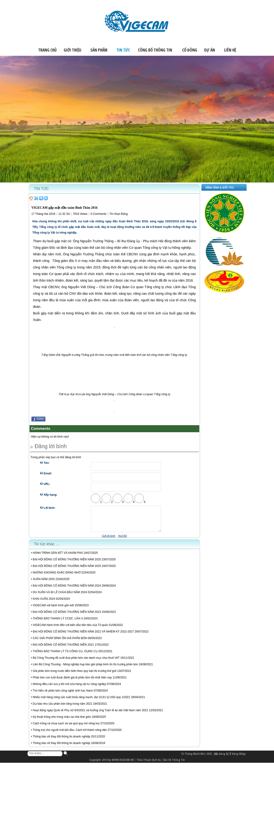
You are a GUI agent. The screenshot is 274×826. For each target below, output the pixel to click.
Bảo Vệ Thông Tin (174, 764)
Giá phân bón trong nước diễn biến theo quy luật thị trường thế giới (74, 675)
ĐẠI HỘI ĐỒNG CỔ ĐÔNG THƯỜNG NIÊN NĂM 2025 (67, 563)
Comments (98, 214)
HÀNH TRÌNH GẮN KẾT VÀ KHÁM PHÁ (58, 557)
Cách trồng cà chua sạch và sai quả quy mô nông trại (66, 727)
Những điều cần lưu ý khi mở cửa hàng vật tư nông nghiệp (69, 688)
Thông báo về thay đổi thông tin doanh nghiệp (61, 740)
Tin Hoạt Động (119, 214)
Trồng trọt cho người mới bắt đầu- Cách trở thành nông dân (70, 734)
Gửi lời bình (108, 540)
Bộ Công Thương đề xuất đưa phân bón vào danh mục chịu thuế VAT (76, 662)
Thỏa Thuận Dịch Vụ (149, 764)
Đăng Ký (224, 758)
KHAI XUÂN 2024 (44, 603)
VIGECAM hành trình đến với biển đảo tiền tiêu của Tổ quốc (70, 629)
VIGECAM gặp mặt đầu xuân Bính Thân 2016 (64, 207)
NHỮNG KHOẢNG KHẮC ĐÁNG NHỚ (57, 576)
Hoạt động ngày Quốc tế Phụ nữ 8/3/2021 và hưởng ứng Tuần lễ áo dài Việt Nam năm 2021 (90, 714)
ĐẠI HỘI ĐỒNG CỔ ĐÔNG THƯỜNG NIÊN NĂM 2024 (67, 590)
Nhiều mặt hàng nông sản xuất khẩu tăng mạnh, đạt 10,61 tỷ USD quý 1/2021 (81, 701)
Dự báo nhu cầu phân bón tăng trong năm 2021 (62, 708)
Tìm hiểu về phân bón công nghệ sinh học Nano (63, 694)
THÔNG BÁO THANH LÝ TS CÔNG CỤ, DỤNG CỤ (65, 655)
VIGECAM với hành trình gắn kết (53, 609)
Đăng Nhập (239, 758)
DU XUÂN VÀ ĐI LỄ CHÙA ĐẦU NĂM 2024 (60, 596)
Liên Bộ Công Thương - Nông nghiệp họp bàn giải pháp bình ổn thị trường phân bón (85, 668)
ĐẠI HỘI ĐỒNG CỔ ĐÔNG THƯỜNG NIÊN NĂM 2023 (67, 616)
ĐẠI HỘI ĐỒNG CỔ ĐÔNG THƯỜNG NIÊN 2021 (63, 649)
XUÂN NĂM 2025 (44, 583)
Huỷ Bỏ (122, 540)
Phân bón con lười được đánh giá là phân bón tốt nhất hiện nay (72, 681)
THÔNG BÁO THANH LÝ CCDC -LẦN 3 (58, 622)
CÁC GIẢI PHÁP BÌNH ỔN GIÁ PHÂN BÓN (60, 642)
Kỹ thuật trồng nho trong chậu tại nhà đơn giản (62, 721)
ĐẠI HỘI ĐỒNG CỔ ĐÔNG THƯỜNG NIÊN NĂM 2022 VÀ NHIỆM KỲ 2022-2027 (83, 635)
